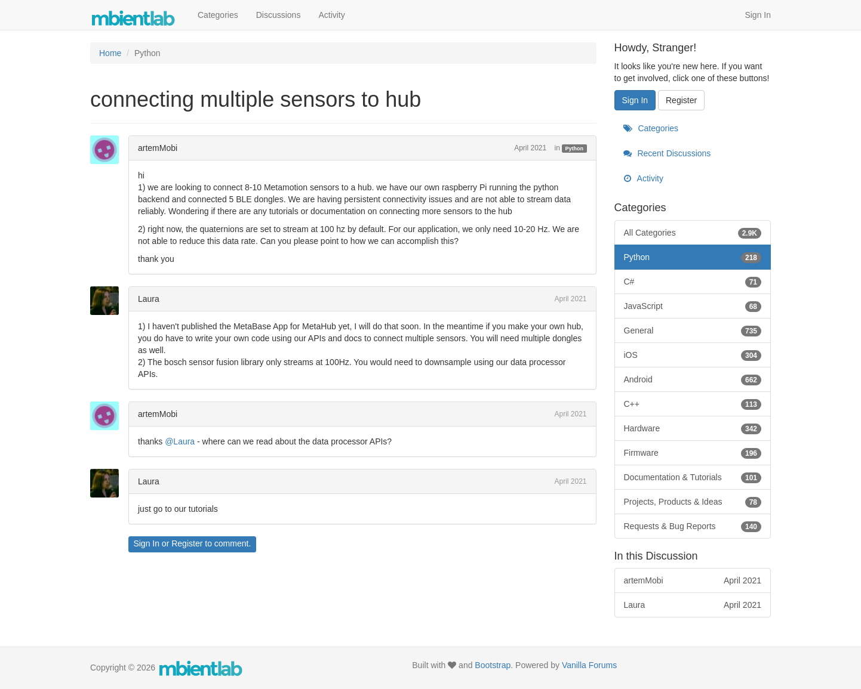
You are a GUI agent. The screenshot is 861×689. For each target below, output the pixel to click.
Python (574, 149)
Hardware (693, 428)
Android (693, 379)
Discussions (278, 15)
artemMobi (157, 148)
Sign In (758, 15)
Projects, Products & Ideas (693, 502)
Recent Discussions (667, 153)
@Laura (180, 441)
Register (186, 543)
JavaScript (693, 306)
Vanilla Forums (589, 665)
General (693, 330)
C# (693, 282)
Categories (218, 15)
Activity (331, 15)
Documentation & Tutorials (693, 477)
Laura (148, 299)
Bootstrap (493, 665)
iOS (693, 355)
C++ (693, 404)
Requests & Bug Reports (693, 526)
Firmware (693, 453)
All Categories (693, 233)
